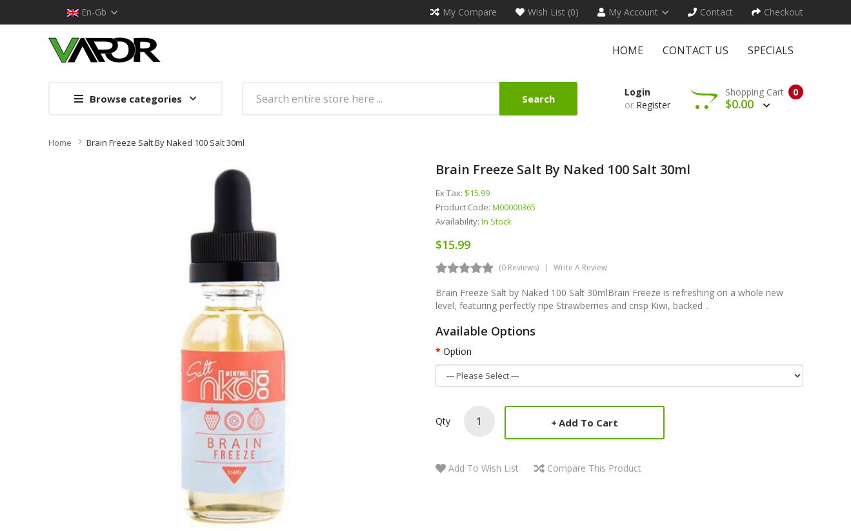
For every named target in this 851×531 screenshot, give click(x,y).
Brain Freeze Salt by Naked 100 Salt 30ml (165, 142)
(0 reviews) (519, 267)
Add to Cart (588, 422)
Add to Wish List (483, 468)
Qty (443, 421)
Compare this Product (594, 468)
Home (60, 142)
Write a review (580, 267)
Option (457, 351)
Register (653, 105)
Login (637, 92)
